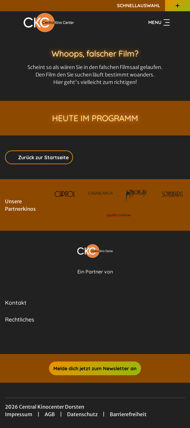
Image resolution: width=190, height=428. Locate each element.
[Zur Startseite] (48, 22)
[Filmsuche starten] (179, 22)
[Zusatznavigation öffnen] (177, 5)
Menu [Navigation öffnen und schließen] (159, 22)
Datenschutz (82, 414)
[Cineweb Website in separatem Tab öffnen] (95, 278)
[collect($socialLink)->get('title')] (88, 340)
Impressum (18, 414)
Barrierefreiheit (128, 414)
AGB (50, 414)
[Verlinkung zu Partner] (65, 194)
